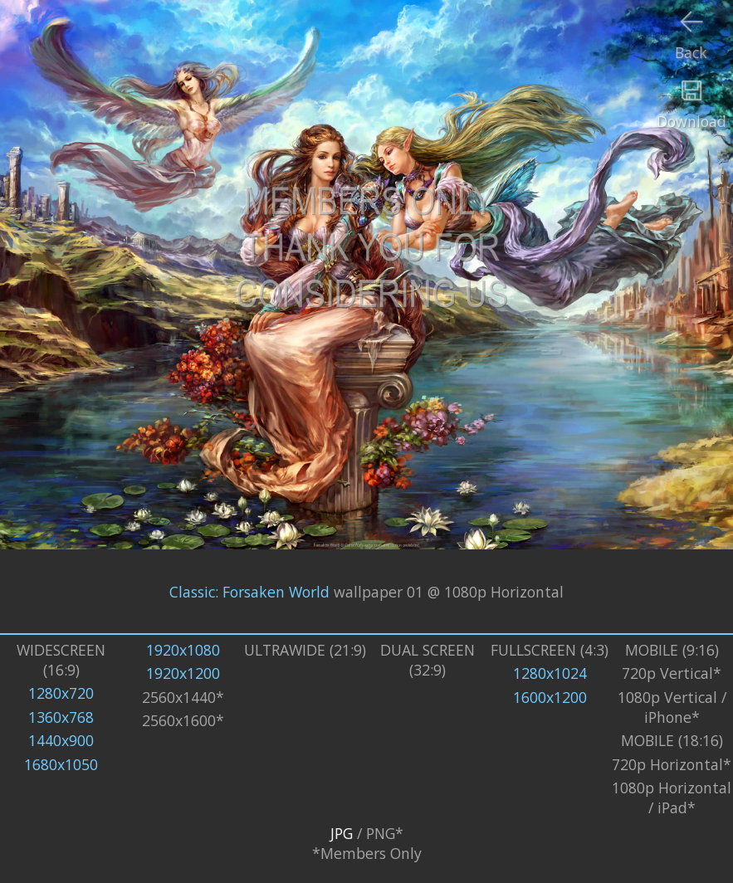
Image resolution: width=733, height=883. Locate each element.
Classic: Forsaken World (249, 592)
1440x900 (61, 740)
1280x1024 (550, 673)
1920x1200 (183, 673)
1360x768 (61, 717)
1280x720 (61, 693)
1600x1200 (550, 697)
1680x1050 (61, 764)
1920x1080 (183, 650)
